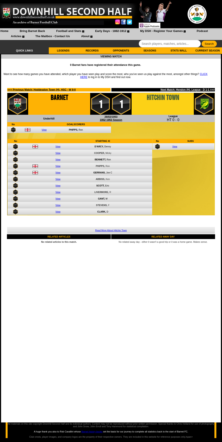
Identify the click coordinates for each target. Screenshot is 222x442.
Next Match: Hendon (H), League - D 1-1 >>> (187, 89)
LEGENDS (63, 50)
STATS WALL (179, 50)
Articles (16, 36)
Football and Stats (68, 31)
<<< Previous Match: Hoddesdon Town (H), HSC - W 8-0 (41, 89)
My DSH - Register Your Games (161, 31)
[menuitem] (4, 31)
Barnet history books (91, 431)
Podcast (202, 31)
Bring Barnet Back (32, 31)
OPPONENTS (121, 50)
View (44, 129)
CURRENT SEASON (207, 50)
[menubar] (111, 34)
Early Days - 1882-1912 (110, 31)
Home (4, 31)
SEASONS (150, 50)
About (85, 36)
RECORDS (92, 50)
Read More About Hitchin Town (111, 230)
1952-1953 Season (111, 119)
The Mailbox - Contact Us (52, 36)
